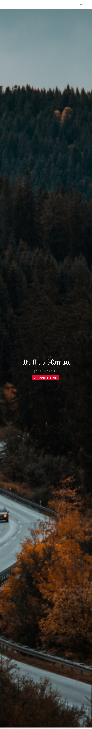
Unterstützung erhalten (45, 377)
